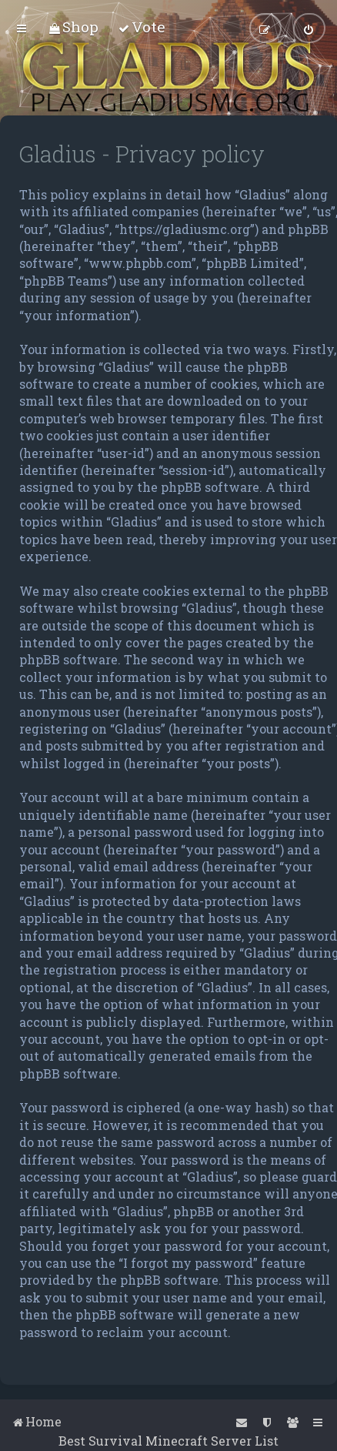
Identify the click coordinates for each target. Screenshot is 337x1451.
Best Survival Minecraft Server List (168, 1441)
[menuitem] (73, 26)
